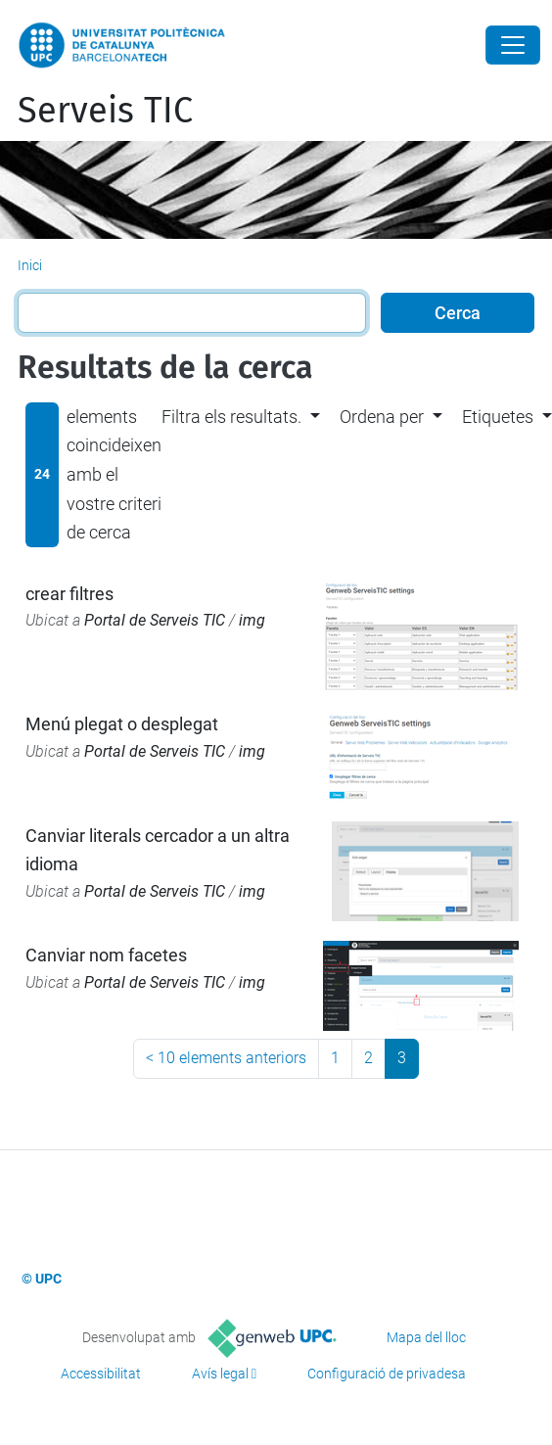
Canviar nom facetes (106, 955)
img (252, 620)
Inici (30, 265)
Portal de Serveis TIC (154, 620)
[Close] (512, 45)
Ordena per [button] (382, 416)
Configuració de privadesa (386, 1373)
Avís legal (220, 1373)
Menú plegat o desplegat (121, 724)
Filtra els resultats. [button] (231, 416)
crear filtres (69, 593)
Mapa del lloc (426, 1337)
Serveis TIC (105, 110)
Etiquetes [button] (497, 416)
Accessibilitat (101, 1373)
